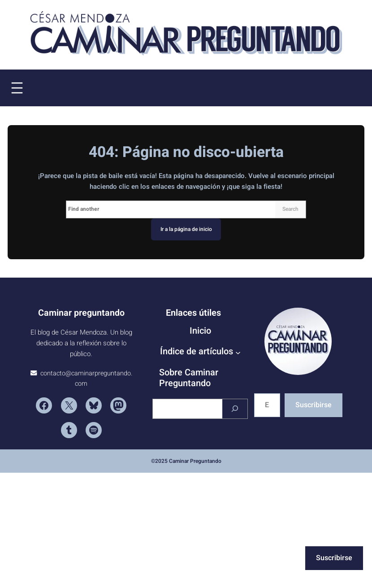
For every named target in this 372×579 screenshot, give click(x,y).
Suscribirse (313, 405)
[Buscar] (234, 408)
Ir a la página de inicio (186, 229)
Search (290, 209)
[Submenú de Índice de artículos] (238, 352)
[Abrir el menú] (17, 87)
